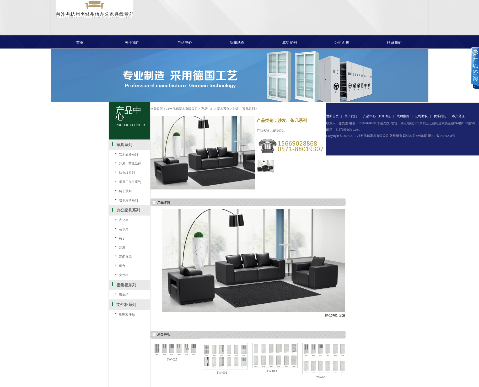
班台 (122, 266)
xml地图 (422, 136)
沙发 (122, 247)
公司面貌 (342, 43)
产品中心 (184, 43)
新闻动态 (237, 43)
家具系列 (223, 109)
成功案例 (289, 43)
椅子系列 (125, 191)
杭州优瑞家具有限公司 (182, 109)
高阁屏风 (125, 257)
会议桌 (123, 229)
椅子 (122, 238)
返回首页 (332, 116)
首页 (79, 43)
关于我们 (132, 43)
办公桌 (123, 220)
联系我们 (394, 43)
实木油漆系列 (128, 154)
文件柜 (123, 275)
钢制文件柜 (127, 314)
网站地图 (409, 136)
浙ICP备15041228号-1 (443, 136)
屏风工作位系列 (130, 182)
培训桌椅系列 (128, 200)
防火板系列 (127, 173)
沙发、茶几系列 (130, 163)
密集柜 (123, 295)
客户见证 (458, 116)
